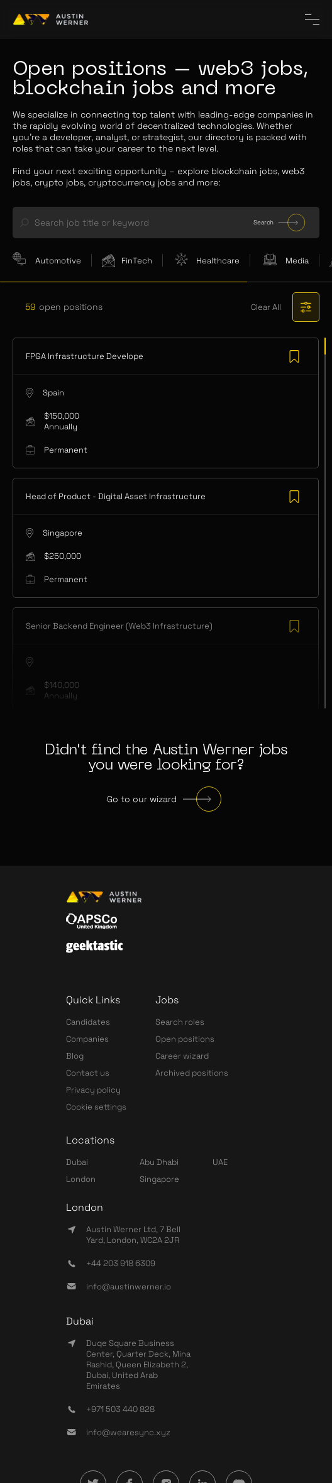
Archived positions (191, 1072)
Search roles (179, 1022)
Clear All (266, 307)
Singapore (159, 1179)
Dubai (77, 1162)
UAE (220, 1162)
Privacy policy (93, 1089)
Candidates (88, 1022)
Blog (75, 1055)
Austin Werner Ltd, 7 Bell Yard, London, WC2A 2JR (133, 1234)
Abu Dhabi (159, 1162)
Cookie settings (96, 1106)
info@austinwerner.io (128, 1286)
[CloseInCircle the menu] (312, 19)
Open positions (184, 1039)
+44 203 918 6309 (120, 1263)
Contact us (87, 1072)
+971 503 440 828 (120, 1409)
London (81, 1179)
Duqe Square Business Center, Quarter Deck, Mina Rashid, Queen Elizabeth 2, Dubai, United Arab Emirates (138, 1364)
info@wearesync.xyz (128, 1432)
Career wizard (182, 1055)
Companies (87, 1039)
